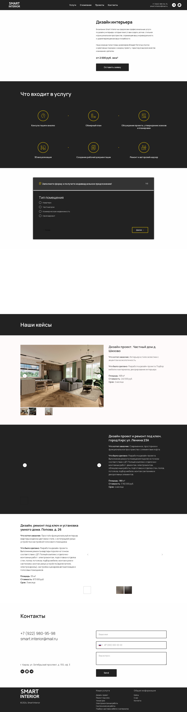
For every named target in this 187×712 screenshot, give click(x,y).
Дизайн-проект (102, 695)
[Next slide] (99, 376)
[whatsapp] (179, 5)
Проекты (99, 5)
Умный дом (100, 700)
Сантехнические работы (105, 706)
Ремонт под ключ (103, 698)
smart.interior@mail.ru (159, 6)
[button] (112, 67)
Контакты (113, 5)
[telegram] (174, 5)
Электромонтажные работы (107, 703)
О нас (136, 698)
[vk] (22, 671)
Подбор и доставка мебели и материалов (112, 709)
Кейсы (136, 695)
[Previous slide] (25, 376)
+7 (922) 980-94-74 (160, 4)
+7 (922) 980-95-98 (37, 633)
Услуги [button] (72, 5)
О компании (85, 5)
